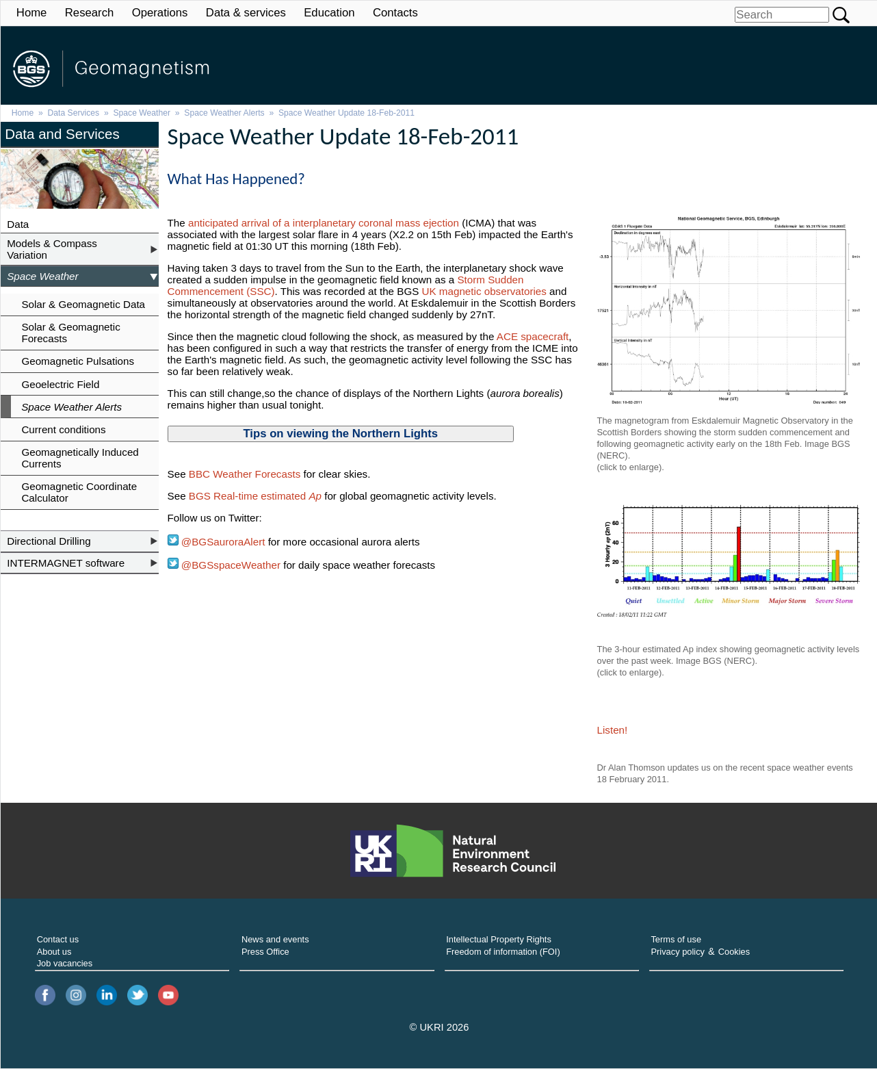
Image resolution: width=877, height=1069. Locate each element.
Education (329, 12)
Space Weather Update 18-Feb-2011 (346, 113)
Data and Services (62, 134)
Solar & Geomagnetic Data (83, 304)
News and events (275, 939)
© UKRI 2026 (439, 1027)
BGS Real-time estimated (255, 496)
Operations (160, 12)
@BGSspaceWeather (229, 565)
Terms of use (676, 939)
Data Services (74, 113)
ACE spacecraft (533, 336)
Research (89, 12)
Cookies (734, 951)
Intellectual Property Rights (498, 939)
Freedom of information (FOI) (503, 951)
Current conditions (63, 429)
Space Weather (141, 113)
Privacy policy (678, 951)
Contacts (395, 12)
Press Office (265, 951)
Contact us (58, 939)
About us (54, 951)
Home (31, 12)
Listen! (612, 730)
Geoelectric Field (60, 384)
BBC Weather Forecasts (246, 474)
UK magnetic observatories (484, 291)
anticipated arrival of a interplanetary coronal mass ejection (323, 223)
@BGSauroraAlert (216, 542)
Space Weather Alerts (224, 113)
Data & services (246, 12)
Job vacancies (65, 963)
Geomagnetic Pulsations (77, 361)
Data (18, 224)
